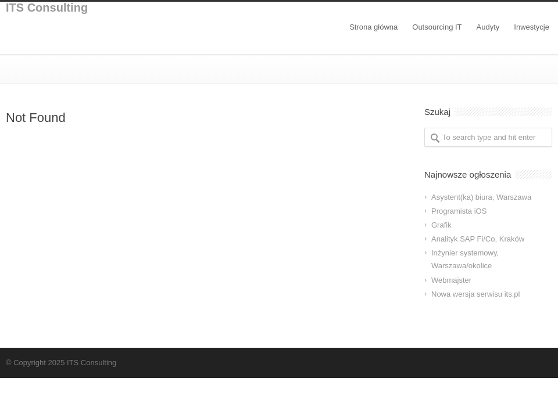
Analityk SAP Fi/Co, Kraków (477, 239)
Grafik (441, 225)
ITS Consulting (47, 7)
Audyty (488, 27)
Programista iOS (459, 211)
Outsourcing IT (437, 27)
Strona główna (373, 27)
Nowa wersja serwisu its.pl (475, 294)
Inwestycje (531, 27)
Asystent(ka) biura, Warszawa (481, 197)
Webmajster (451, 280)
